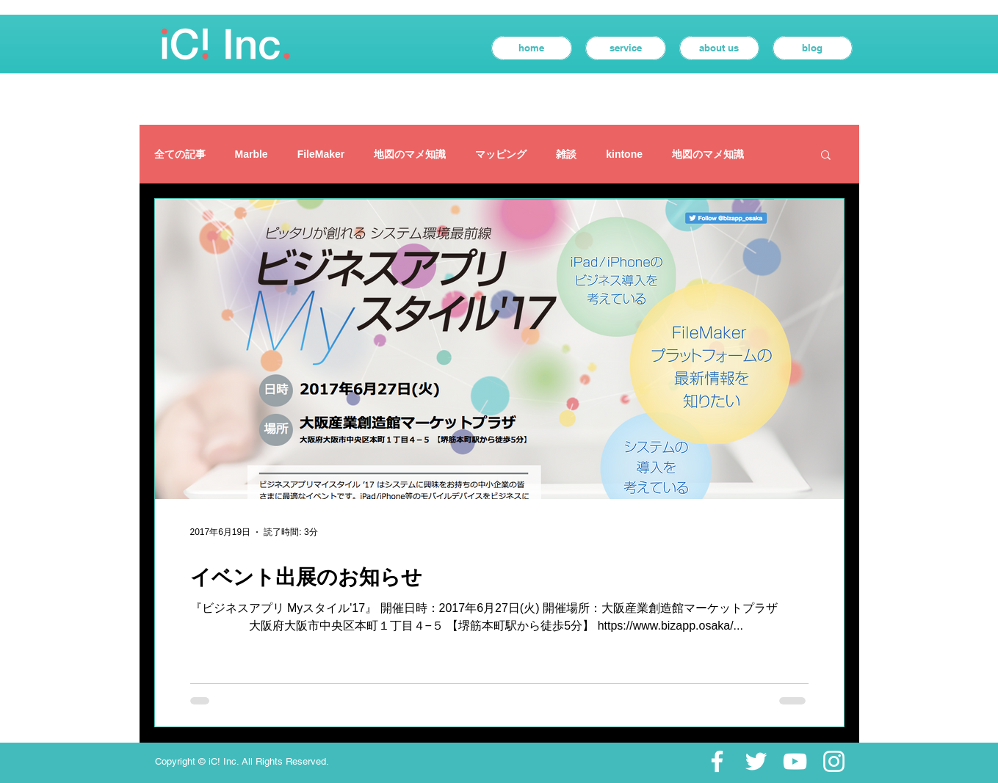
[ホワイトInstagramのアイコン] (834, 761)
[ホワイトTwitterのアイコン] (756, 761)
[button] (826, 156)
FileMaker (321, 154)
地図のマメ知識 (410, 154)
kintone (624, 154)
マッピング (501, 154)
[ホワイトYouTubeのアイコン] (795, 761)
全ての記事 (180, 154)
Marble (251, 154)
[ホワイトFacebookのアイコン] (717, 761)
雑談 (566, 154)
